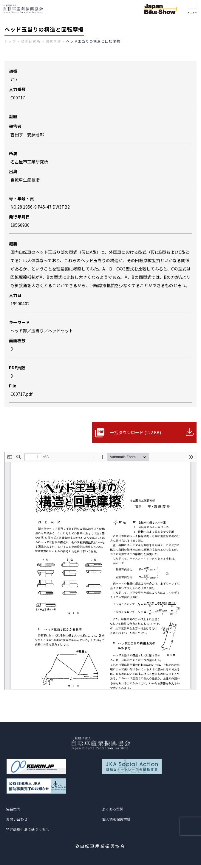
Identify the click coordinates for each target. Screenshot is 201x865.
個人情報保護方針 (116, 819)
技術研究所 (31, 41)
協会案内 (13, 808)
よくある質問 (112, 808)
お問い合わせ (16, 819)
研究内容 (53, 41)
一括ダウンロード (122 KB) (135, 432)
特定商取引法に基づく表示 (27, 829)
